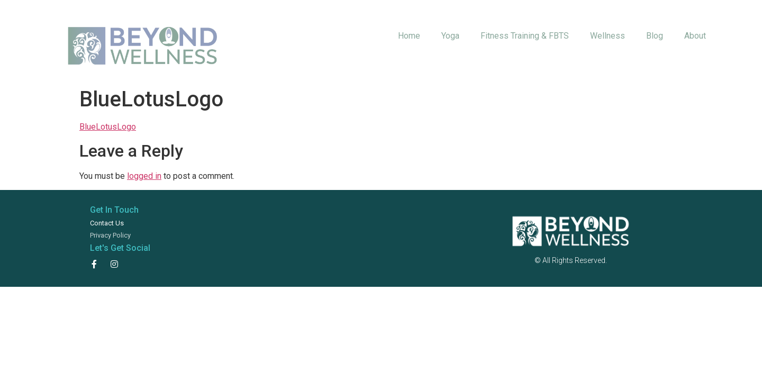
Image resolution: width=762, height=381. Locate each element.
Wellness (607, 36)
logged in (144, 176)
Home (409, 36)
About (695, 36)
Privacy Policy (110, 235)
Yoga (450, 36)
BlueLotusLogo (107, 127)
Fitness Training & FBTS (524, 36)
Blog (654, 36)
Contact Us (107, 223)
